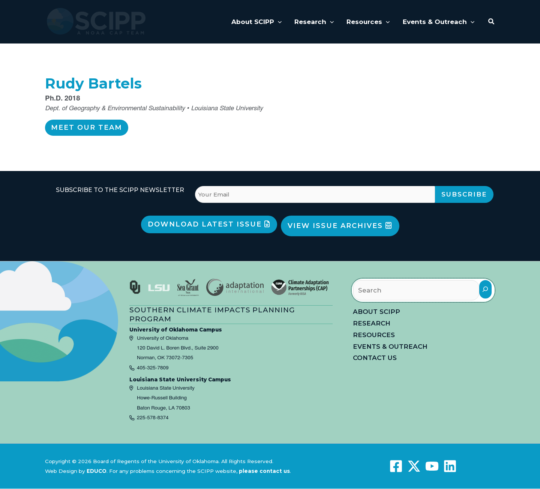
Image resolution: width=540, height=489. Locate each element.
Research (371, 323)
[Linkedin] (450, 466)
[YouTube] (432, 466)
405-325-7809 (153, 367)
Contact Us (375, 358)
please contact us (264, 471)
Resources (374, 335)
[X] (414, 466)
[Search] (485, 289)
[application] (278, 22)
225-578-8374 (153, 417)
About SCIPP (376, 311)
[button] (491, 22)
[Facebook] (396, 466)
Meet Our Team (86, 127)
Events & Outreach (390, 346)
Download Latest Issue (209, 224)
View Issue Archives (340, 226)
